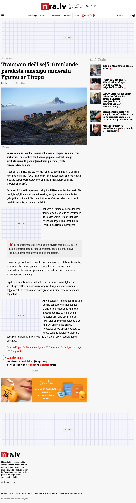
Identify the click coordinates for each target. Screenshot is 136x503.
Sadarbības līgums (34, 347)
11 (119, 107)
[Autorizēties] (133, 15)
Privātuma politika (27, 493)
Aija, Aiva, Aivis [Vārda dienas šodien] (75, 7)
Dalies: (35, 371)
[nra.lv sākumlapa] (53, 6)
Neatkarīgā (32, 15)
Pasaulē (9, 58)
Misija (18, 493)
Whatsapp (44, 364)
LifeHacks (67, 15)
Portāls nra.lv (6, 83)
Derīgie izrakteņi (71, 347)
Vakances (73, 493)
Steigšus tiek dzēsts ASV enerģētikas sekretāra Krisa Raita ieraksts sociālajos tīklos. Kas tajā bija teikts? (118, 115)
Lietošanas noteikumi (41, 493)
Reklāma (11, 493)
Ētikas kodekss (64, 493)
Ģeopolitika (15, 351)
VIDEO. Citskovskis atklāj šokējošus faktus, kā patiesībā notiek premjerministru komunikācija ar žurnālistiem (117, 100)
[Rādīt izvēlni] (2, 15)
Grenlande (52, 347)
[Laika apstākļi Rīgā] (91, 6)
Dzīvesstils (43, 15)
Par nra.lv (4, 493)
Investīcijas (14, 347)
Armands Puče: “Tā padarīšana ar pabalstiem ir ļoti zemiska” (118, 128)
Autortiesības (53, 493)
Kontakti (80, 493)
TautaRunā (55, 15)
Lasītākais (98, 59)
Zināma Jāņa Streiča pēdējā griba (118, 67)
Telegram (31, 364)
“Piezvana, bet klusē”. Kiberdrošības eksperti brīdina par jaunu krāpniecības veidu (115, 83)
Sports (76, 15)
